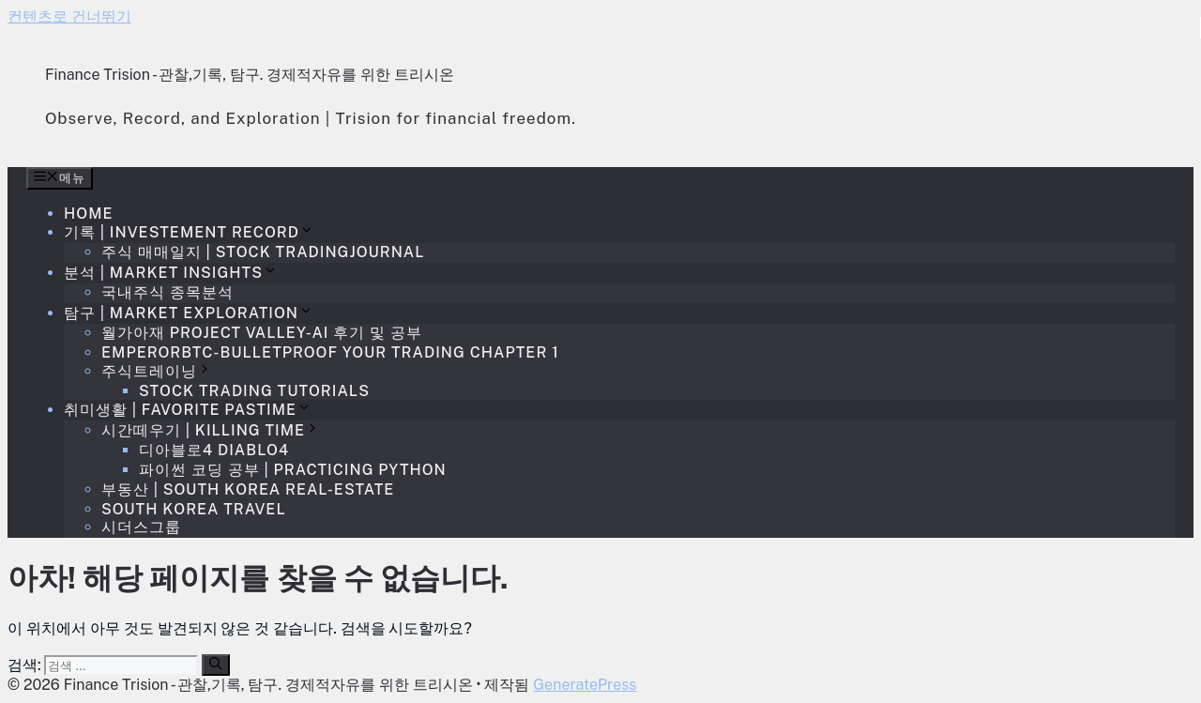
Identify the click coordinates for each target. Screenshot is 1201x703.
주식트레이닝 (156, 371)
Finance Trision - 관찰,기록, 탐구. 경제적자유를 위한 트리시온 (249, 75)
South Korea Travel (193, 509)
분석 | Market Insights (171, 273)
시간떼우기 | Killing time (210, 430)
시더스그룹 (141, 527)
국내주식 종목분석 (167, 292)
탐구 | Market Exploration (188, 313)
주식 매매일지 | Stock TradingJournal (263, 252)
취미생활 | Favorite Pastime (188, 410)
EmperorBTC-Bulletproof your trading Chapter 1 (330, 352)
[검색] (215, 664)
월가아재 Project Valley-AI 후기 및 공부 (261, 333)
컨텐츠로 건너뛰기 (69, 16)
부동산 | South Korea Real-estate (247, 489)
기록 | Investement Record (189, 232)
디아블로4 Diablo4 (214, 450)
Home (88, 213)
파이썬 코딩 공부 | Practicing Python (293, 470)
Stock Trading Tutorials (254, 391)
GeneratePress (584, 685)
